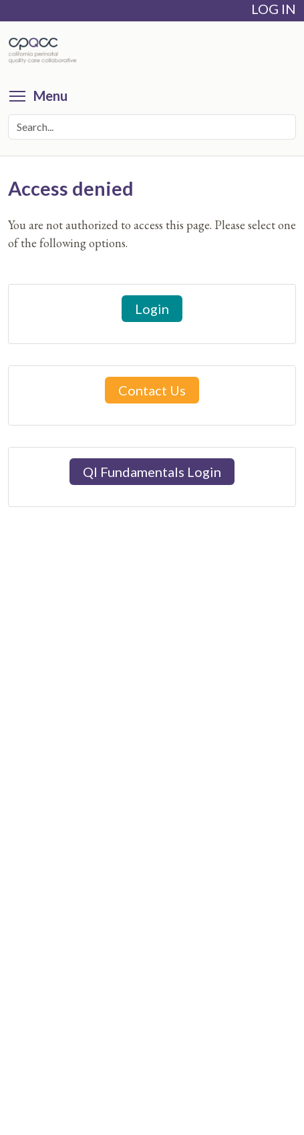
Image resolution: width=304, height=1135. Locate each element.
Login (152, 309)
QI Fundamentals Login (152, 472)
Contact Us (152, 390)
